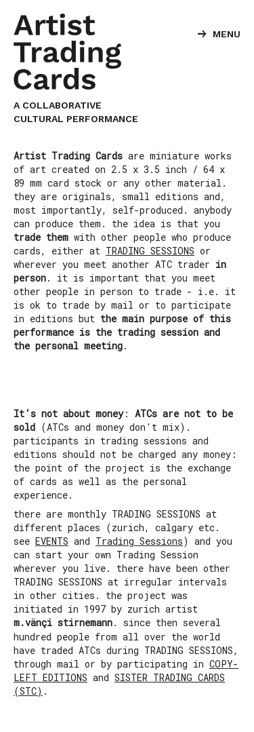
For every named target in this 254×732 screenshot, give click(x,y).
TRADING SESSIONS (150, 250)
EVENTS (51, 541)
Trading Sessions (139, 541)
